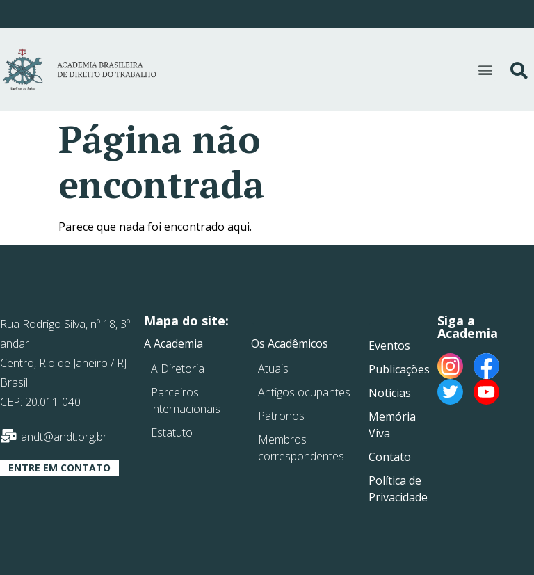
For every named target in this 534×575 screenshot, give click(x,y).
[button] (485, 69)
